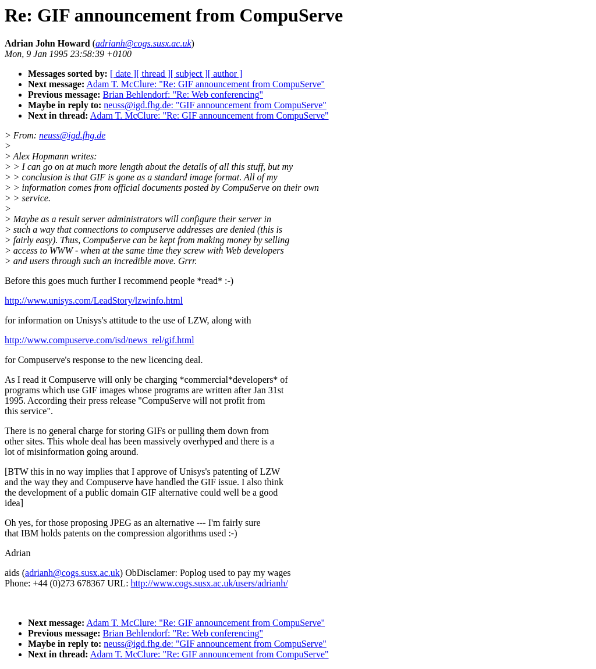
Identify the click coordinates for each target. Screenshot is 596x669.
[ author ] (225, 74)
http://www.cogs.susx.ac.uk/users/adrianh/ (209, 583)
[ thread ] (153, 74)
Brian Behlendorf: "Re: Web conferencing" (183, 94)
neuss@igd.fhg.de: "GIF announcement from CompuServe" (215, 105)
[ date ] (123, 74)
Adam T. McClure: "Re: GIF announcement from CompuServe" (205, 84)
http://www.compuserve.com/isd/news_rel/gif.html (99, 340)
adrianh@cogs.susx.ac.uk (72, 573)
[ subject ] (189, 74)
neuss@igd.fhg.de (72, 135)
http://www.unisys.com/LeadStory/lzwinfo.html (94, 300)
